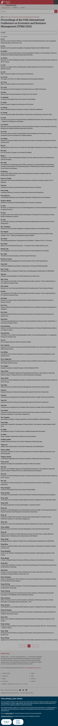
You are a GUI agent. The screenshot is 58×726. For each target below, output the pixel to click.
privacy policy (9, 713)
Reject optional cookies (18, 722)
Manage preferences (7, 716)
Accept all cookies (6, 722)
